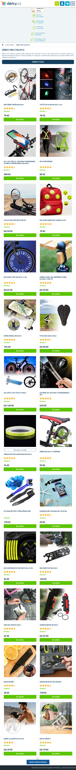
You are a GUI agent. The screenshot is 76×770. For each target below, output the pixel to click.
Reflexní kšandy (46, 161)
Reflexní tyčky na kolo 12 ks (15, 277)
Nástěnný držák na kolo (14, 105)
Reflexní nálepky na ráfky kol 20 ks (18, 568)
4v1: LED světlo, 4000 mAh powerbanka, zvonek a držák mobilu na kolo (20, 162)
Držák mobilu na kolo (12, 336)
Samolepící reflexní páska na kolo (18, 454)
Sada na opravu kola (12, 625)
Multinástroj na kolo (48, 568)
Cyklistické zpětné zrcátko (15, 220)
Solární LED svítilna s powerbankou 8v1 (54, 394)
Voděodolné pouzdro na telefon (53, 511)
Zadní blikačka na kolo (49, 625)
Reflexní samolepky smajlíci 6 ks (53, 220)
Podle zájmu (10, 45)
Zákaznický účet (62, 5)
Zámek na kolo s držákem (50, 452)
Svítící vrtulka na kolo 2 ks (51, 105)
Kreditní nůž (9, 682)
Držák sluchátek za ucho (14, 739)
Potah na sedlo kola (48, 336)
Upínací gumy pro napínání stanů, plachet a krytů (53, 278)
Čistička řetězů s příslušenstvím (17, 511)
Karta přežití (45, 739)
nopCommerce (42, 768)
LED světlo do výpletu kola (15, 393)
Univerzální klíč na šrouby (50, 682)
